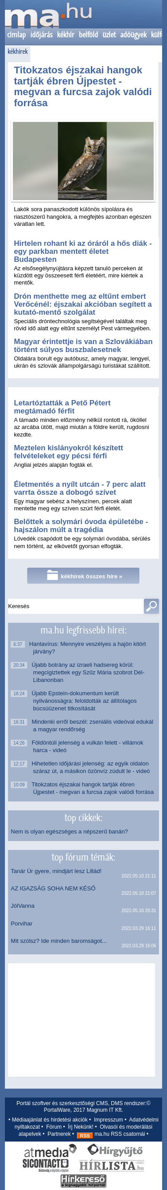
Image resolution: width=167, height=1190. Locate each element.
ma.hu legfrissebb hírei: (83, 630)
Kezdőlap (48, 20)
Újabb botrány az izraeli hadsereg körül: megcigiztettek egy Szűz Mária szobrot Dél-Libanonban (88, 672)
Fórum (54, 1127)
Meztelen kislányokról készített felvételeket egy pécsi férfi (68, 452)
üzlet (109, 35)
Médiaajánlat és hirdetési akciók (50, 1120)
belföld (88, 35)
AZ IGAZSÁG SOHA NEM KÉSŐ (53, 888)
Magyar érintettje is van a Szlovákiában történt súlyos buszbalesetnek (83, 345)
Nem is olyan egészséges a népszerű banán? (69, 831)
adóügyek (133, 35)
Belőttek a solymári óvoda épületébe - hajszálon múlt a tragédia (81, 525)
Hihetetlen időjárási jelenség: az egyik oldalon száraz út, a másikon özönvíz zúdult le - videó (91, 767)
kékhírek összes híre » (84, 574)
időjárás (41, 35)
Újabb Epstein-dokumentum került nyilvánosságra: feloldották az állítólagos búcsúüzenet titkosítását (85, 701)
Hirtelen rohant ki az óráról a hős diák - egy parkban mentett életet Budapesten (83, 251)
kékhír (65, 35)
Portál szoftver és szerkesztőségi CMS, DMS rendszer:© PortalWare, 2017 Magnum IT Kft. (83, 1107)
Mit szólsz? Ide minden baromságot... (58, 941)
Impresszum (108, 1120)
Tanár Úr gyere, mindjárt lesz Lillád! (56, 871)
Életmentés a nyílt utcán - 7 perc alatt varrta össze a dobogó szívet (80, 488)
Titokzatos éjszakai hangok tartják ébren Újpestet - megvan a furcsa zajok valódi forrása (83, 86)
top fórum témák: (83, 857)
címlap (16, 35)
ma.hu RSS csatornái (111, 1134)
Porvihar (21, 923)
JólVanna (22, 905)
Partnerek (59, 1134)
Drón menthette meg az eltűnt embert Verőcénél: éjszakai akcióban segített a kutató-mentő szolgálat (83, 304)
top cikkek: (83, 817)
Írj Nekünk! (81, 1127)
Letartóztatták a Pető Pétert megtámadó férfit (62, 407)
